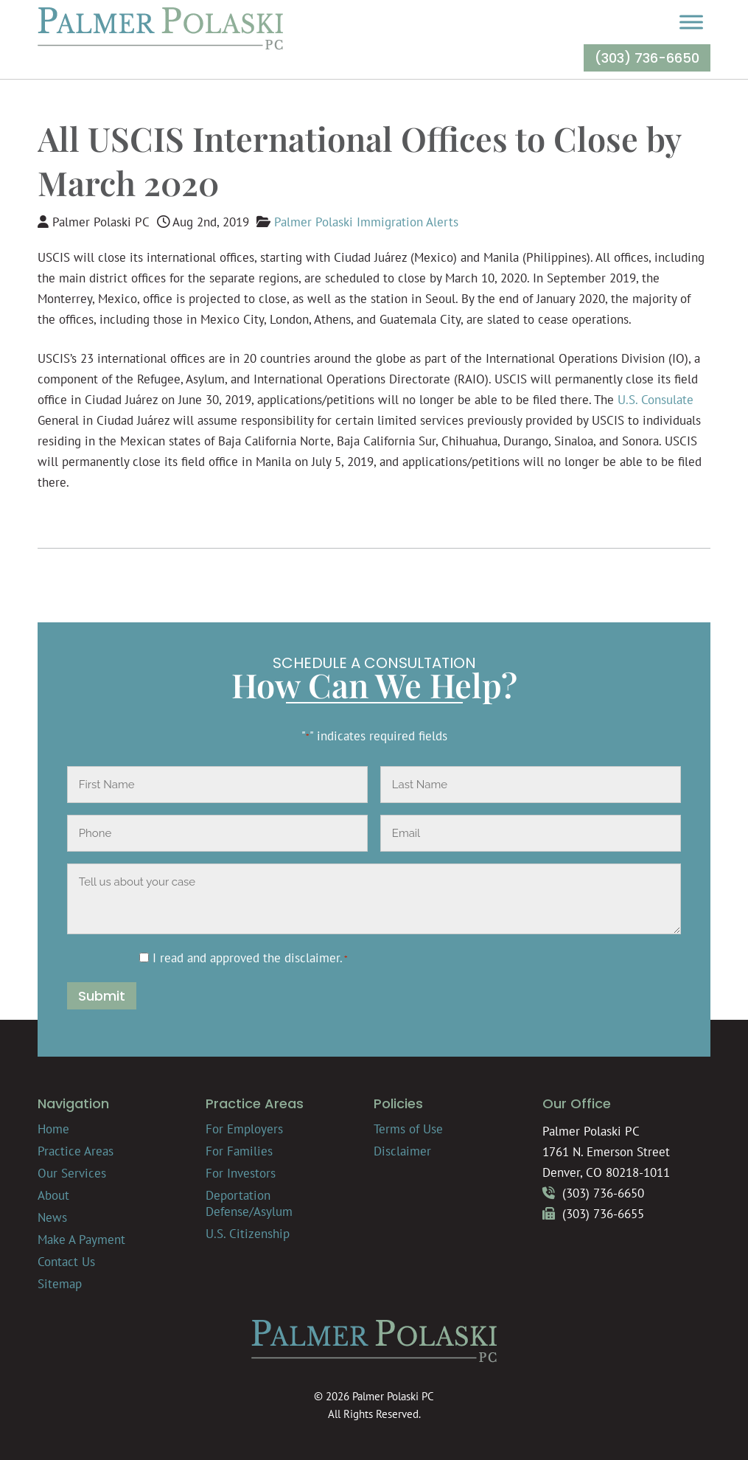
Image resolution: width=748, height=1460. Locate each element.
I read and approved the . (250, 958)
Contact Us (66, 1262)
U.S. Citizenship (248, 1234)
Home (53, 1129)
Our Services (72, 1173)
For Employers (244, 1129)
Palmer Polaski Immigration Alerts (366, 222)
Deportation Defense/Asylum (249, 1203)
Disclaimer (402, 1151)
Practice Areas (75, 1151)
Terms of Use (408, 1129)
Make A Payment (81, 1239)
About (53, 1195)
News (52, 1217)
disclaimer (312, 958)
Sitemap (60, 1284)
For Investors (241, 1173)
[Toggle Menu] (691, 22)
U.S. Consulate (655, 400)
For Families (239, 1151)
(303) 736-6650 (647, 58)
